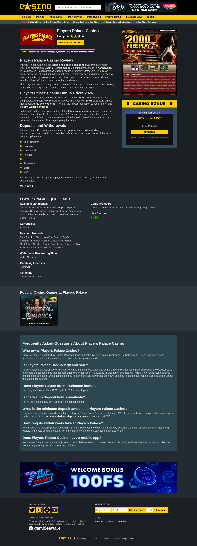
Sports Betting (113, 17)
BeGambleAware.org (162, 137)
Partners (99, 521)
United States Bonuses (146, 22)
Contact (110, 521)
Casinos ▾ (41, 17)
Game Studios (93, 17)
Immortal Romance (39, 323)
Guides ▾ (151, 17)
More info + (26, 186)
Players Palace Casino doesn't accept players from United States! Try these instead (57, 52)
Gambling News (134, 17)
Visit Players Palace (70, 42)
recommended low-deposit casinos (65, 416)
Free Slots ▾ (56, 17)
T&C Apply (137, 137)
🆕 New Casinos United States (86, 22)
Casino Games (75, 17)
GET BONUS (149, 132)
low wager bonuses (35, 107)
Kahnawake (104, 68)
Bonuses (26, 17)
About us (122, 521)
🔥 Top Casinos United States (56, 22)
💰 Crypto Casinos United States (117, 22)
